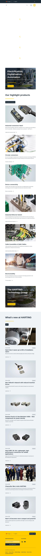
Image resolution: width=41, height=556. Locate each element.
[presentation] (15, 1)
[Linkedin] (22, 542)
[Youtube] (25, 542)
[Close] (34, 1)
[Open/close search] (27, 5)
